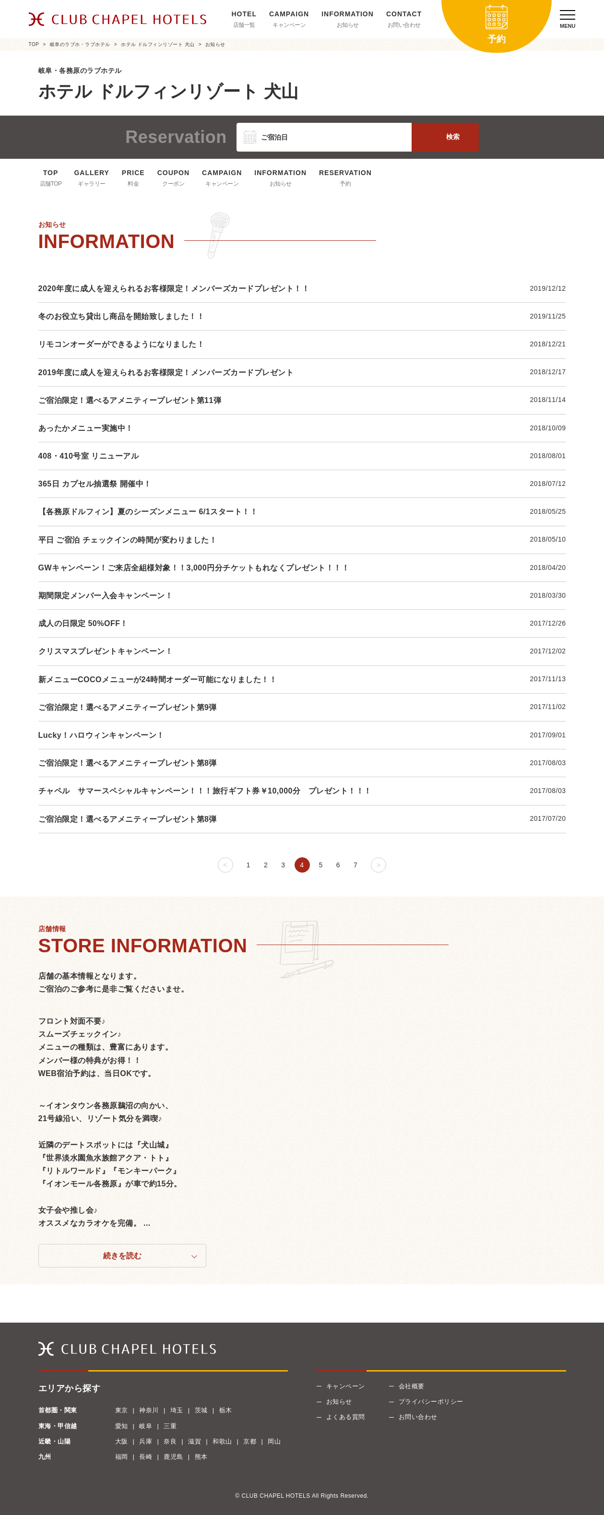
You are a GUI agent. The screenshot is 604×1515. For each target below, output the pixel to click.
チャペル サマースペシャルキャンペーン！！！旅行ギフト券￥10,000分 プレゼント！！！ (205, 791)
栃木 (225, 1410)
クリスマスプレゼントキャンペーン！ (105, 651)
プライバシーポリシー (431, 1401)
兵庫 (145, 1441)
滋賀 (194, 1441)
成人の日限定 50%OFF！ (83, 623)
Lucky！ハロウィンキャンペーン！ (101, 735)
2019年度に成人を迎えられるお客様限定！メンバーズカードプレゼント (166, 372)
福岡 (121, 1456)
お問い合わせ (404, 25)
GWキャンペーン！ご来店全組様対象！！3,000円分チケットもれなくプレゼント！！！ (194, 568)
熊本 (201, 1456)
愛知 (121, 1426)
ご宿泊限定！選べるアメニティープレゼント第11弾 (130, 400)
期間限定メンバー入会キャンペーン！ (105, 596)
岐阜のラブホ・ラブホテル (80, 44)
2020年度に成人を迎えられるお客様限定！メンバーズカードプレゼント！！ (174, 288)
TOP (34, 44)
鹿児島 (173, 1456)
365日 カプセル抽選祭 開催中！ (95, 484)
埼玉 (176, 1410)
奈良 (170, 1441)
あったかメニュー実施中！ (85, 428)
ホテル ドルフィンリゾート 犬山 (158, 44)
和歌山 (222, 1441)
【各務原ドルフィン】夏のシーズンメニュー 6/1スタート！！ (148, 512)
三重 (170, 1426)
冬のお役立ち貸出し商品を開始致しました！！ (121, 316)
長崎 (145, 1456)
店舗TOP (51, 183)
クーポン (173, 183)
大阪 (121, 1441)
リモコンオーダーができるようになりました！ (121, 344)
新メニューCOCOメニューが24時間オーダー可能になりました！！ (157, 679)
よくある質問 (345, 1416)
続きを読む (122, 1256)
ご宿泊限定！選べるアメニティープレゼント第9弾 (127, 707)
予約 (345, 183)
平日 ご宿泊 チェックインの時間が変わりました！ (127, 540)
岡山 (274, 1441)
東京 (121, 1410)
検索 (453, 137)
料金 (133, 183)
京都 (249, 1441)
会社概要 (412, 1386)
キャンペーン (289, 25)
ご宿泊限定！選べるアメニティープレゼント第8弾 (127, 763)
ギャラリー (92, 183)
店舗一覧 (244, 25)
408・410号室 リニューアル (88, 456)
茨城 (201, 1410)
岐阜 (145, 1426)
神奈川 (149, 1410)
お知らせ (348, 25)
